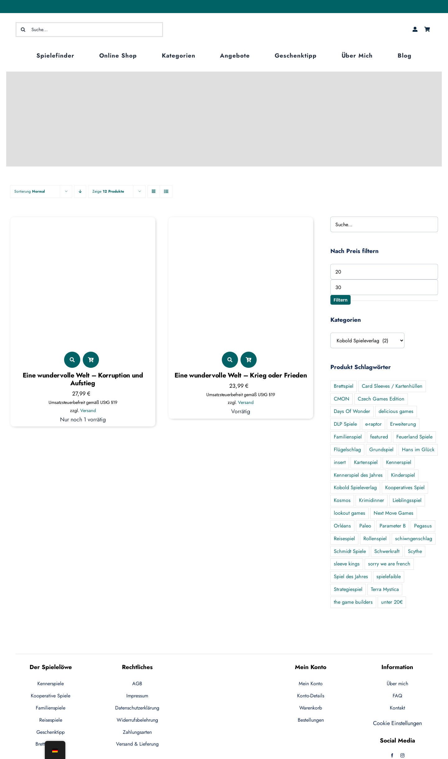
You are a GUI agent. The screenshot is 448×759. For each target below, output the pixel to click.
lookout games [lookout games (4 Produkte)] (349, 513)
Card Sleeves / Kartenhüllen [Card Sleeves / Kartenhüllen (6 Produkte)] (392, 386)
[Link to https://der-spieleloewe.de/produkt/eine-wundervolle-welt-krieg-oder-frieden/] (230, 360)
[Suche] (23, 29)
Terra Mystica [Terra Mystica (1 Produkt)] (385, 589)
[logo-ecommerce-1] (224, 20)
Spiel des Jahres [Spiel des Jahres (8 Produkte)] (351, 576)
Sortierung (29, 191)
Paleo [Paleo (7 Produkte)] (365, 525)
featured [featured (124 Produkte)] (379, 436)
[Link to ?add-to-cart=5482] (248, 360)
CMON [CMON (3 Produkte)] (341, 398)
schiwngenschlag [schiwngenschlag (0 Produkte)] (413, 538)
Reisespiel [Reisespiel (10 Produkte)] (344, 538)
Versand (88, 410)
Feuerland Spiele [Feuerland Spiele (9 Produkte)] (414, 436)
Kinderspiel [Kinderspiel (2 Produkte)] (403, 475)
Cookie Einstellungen (397, 723)
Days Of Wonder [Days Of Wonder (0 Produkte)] (352, 411)
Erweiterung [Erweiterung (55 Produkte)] (403, 424)
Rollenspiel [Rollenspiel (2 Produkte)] (375, 538)
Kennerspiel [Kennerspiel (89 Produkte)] (398, 462)
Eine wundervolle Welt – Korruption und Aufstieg (83, 379)
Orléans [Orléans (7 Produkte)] (342, 525)
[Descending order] (80, 191)
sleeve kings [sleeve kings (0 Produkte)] (347, 563)
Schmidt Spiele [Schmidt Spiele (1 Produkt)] (350, 551)
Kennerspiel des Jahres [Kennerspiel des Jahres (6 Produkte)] (358, 475)
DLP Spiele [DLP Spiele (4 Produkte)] (345, 424)
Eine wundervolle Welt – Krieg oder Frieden (241, 375)
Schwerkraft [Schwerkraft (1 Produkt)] (386, 551)
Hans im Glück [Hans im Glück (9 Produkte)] (418, 449)
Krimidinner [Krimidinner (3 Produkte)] (371, 500)
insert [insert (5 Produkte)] (340, 462)
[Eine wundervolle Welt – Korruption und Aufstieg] (82, 224)
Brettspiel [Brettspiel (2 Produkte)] (343, 386)
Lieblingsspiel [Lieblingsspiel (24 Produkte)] (407, 500)
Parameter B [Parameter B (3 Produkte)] (393, 525)
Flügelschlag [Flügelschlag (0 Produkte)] (347, 449)
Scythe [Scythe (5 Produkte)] (415, 551)
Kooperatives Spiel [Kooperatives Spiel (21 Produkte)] (405, 487)
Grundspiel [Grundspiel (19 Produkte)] (381, 449)
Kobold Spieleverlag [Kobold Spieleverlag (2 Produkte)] (355, 487)
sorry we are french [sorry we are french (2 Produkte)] (389, 563)
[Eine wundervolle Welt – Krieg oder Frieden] (240, 224)
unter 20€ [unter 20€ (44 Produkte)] (392, 602)
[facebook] (392, 755)
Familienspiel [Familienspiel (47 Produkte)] (348, 436)
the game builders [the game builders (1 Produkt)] (353, 602)
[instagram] (402, 755)
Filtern (341, 300)
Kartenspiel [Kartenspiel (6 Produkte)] (366, 462)
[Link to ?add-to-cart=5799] (91, 360)
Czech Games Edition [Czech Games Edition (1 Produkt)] (381, 398)
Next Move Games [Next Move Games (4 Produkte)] (393, 513)
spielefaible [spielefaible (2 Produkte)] (388, 576)
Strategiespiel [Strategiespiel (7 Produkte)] (348, 589)
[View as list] (166, 191)
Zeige (108, 191)
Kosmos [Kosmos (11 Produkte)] (342, 500)
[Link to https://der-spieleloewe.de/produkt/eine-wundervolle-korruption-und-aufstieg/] (72, 360)
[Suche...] (89, 29)
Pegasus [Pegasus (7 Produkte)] (423, 525)
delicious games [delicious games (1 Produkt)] (396, 411)
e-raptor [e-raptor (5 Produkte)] (373, 424)
